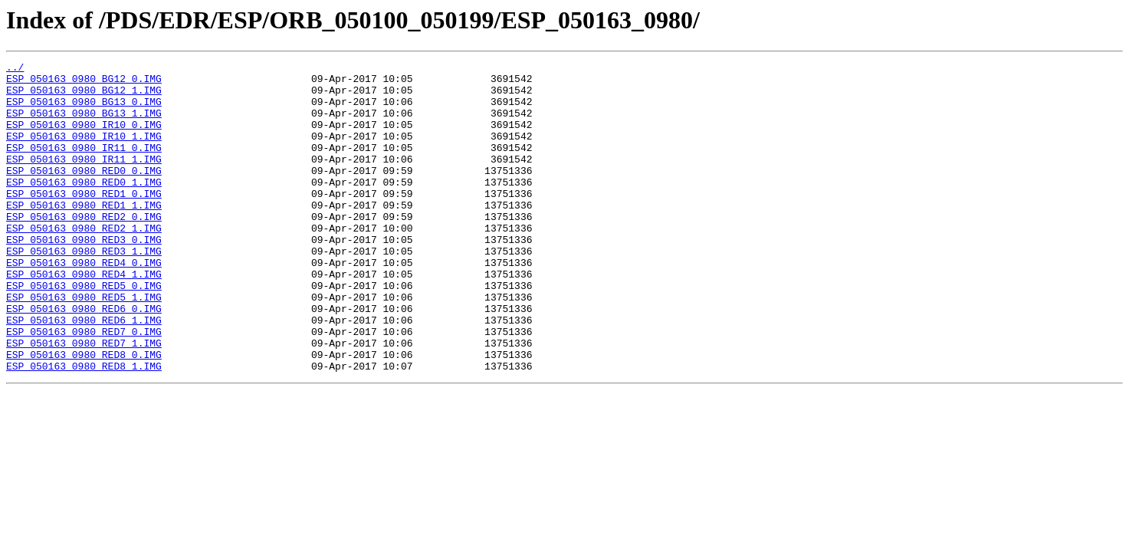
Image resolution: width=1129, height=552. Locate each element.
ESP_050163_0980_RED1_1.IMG (84, 235)
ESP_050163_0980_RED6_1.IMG (84, 373)
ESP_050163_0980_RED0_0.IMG (84, 193)
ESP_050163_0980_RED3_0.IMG (84, 276)
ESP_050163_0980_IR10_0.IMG (84, 138)
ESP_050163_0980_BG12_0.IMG (84, 83)
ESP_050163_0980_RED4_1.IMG (84, 317)
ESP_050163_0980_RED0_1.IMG (84, 207)
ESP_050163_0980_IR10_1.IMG (84, 152)
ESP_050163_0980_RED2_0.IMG (84, 248)
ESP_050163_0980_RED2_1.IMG (84, 262)
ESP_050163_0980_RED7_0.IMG (84, 386)
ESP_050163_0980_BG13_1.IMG (84, 124)
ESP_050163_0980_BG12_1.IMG (84, 97)
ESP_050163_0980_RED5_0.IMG (84, 331)
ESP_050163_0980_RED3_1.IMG (84, 290)
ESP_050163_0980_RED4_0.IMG (84, 303)
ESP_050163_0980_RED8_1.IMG (84, 428)
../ (15, 69)
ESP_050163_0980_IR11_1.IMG (84, 179)
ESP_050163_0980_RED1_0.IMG (84, 221)
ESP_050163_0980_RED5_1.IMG (84, 345)
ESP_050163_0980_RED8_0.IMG (84, 414)
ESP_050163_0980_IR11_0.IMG (84, 165)
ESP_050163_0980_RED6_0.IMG (84, 359)
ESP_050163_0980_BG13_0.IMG (84, 110)
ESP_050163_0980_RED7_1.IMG (84, 400)
